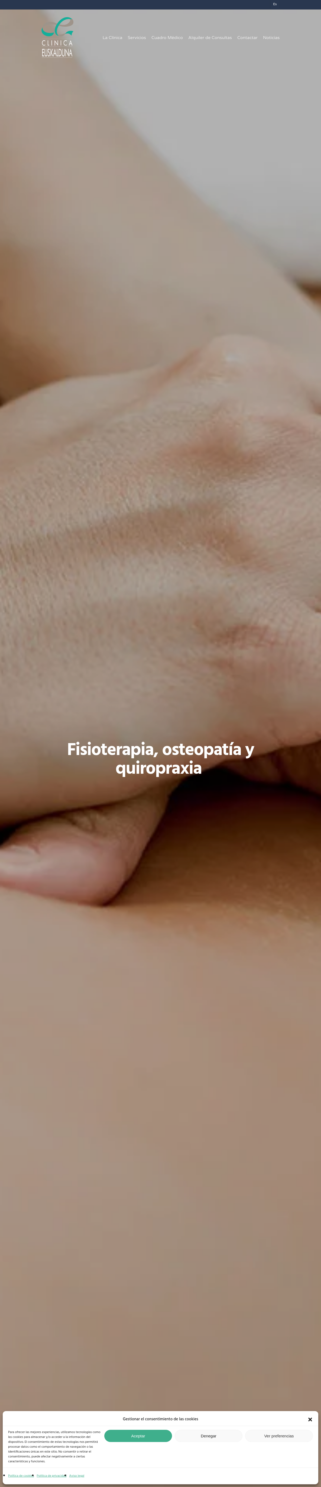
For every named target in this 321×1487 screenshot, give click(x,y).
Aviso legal (77, 1476)
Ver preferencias (279, 1436)
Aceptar (138, 1436)
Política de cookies (21, 1476)
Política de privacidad (52, 1476)
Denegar (208, 1436)
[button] (310, 1419)
